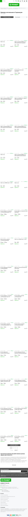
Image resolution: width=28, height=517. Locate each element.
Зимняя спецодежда (4, 499)
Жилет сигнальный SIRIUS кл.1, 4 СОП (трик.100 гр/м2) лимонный (20, 155)
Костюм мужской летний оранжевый (19, 71)
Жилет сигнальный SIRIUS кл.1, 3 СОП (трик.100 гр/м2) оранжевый (20, 127)
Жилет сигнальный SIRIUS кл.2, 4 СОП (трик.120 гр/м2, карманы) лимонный (20, 42)
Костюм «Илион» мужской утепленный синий (19, 296)
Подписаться (24, 471)
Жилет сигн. (3, 41)
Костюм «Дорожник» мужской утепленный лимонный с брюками (21, 381)
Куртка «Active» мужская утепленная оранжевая (5, 240)
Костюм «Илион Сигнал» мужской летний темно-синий (21, 409)
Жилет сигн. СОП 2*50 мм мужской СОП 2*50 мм (21, 268)
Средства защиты (4, 503)
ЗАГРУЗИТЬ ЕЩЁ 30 (14, 445)
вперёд (16, 450)
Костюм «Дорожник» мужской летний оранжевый (6, 268)
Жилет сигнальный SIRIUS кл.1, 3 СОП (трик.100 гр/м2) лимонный (6, 127)
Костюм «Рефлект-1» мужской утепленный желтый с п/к (6, 296)
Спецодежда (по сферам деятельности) (8, 496)
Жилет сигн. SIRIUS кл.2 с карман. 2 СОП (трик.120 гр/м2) (21, 99)
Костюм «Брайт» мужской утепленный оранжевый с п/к (6, 324)
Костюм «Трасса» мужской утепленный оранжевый (19, 324)
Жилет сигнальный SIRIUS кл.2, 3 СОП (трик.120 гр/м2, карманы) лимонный (6, 71)
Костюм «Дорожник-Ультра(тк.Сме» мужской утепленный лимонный (5, 353)
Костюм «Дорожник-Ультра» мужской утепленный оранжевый (20, 353)
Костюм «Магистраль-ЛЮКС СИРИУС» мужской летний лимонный (6, 381)
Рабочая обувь (3, 502)
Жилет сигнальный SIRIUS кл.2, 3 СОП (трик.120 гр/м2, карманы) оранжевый (6, 99)
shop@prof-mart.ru (5, 485)
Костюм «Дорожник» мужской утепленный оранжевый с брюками (7, 409)
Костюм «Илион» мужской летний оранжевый (7, 437)
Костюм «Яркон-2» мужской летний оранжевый (21, 212)
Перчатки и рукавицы (4, 505)
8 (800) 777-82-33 (5, 483)
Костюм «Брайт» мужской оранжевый (19, 437)
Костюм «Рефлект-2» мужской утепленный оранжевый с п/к (6, 212)
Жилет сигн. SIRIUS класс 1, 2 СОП (6, 182)
